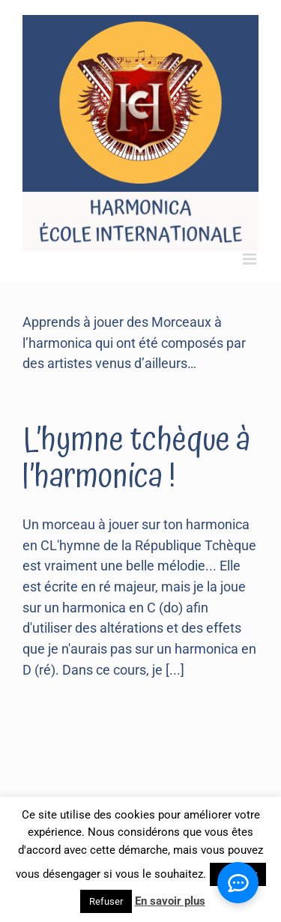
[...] (175, 670)
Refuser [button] (106, 901)
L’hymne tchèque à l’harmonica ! (136, 458)
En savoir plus (170, 901)
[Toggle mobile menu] (251, 259)
